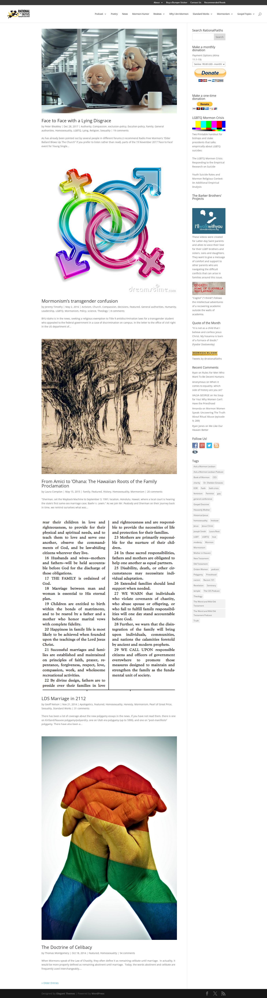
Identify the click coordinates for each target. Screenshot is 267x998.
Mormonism (223, 14)
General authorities (152, 306)
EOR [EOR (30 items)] (196, 488)
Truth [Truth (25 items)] (196, 620)
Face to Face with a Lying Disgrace (76, 120)
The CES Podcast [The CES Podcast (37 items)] (211, 590)
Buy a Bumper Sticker (176, 3)
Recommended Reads (214, 3)
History (107, 491)
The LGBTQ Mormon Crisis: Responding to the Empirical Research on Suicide (208, 162)
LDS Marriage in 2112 (64, 698)
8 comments (117, 310)
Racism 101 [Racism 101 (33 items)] (208, 580)
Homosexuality (63, 130)
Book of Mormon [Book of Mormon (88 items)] (201, 477)
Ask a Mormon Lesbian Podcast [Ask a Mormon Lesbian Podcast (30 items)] (208, 471)
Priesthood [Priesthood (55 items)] (211, 574)
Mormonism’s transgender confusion (80, 301)
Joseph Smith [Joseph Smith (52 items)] (200, 531)
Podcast (99, 14)
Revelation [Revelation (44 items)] (198, 585)
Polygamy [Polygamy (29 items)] (198, 574)
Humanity (170, 306)
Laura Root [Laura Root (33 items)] (214, 531)
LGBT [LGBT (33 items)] (196, 536)
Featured (135, 306)
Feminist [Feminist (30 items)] (210, 493)
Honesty (128, 704)
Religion (94, 130)
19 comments (121, 130)
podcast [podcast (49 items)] (215, 569)
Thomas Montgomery (57, 953)
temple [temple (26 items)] (197, 590)
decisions (123, 306)
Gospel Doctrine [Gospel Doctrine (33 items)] (201, 504)
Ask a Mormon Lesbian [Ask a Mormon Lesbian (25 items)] (204, 466)
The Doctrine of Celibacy (67, 947)
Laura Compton (53, 491)
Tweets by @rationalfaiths (207, 358)
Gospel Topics (244, 14)
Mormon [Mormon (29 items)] (209, 542)
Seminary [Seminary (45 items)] (211, 585)
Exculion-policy (136, 126)
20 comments (154, 491)
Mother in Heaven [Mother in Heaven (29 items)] (202, 553)
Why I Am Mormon (178, 14)
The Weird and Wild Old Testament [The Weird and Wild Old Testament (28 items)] (205, 603)
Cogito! (197, 298)
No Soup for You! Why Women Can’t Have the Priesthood (207, 399)
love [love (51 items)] (214, 536)
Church (97, 306)
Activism (86, 306)
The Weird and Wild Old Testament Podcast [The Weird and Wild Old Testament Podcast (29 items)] (205, 613)
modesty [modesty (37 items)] (198, 542)
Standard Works (201, 14)
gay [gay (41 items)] (219, 493)
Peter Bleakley (53, 126)
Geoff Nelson (52, 704)
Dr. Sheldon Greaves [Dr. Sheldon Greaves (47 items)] (213, 482)
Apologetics (86, 704)
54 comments (127, 953)
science (92, 310)
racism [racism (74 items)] (197, 580)
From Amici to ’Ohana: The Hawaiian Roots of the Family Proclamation (99, 483)
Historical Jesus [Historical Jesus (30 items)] (201, 515)
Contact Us (195, 3)
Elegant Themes (65, 993)
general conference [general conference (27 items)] (203, 498)
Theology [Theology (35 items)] (198, 596)
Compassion (100, 126)
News (125, 14)
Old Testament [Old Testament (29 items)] (201, 563)
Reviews (157, 14)
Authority (86, 126)
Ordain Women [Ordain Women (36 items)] (201, 569)
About (157, 3)
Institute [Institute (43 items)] (214, 520)
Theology (103, 310)
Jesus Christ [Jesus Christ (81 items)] (207, 526)
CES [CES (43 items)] (215, 477)
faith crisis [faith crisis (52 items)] (214, 488)
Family (149, 126)
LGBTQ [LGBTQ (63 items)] (205, 536)
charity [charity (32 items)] (197, 482)
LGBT (205, 249)
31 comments (81, 708)
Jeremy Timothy (54, 306)
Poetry (114, 14)
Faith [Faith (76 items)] (203, 488)
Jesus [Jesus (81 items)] (196, 526)
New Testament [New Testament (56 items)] (201, 558)
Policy (83, 310)
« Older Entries (50, 983)
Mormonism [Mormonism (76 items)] (199, 547)
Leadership (48, 310)
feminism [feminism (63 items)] (198, 493)
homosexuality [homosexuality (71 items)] (200, 520)
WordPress (98, 993)
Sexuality (105, 130)
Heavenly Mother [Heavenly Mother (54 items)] (202, 509)
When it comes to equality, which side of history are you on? (207, 386)
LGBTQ (77, 130)
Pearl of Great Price (160, 704)
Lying (85, 130)
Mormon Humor (140, 14)
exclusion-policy (117, 126)
